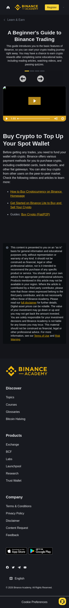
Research (12, 473)
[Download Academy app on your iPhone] (16, 551)
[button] (63, 7)
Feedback (12, 535)
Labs (9, 459)
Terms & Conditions (18, 506)
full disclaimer (29, 302)
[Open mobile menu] (63, 7)
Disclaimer (13, 520)
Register (52, 7)
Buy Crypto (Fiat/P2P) (35, 214)
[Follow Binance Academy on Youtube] (25, 567)
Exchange (12, 444)
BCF (9, 451)
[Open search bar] (41, 7)
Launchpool (13, 466)
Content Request (17, 527)
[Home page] (26, 7)
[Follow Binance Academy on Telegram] (19, 567)
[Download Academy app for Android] (40, 551)
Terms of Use (41, 335)
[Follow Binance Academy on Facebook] (7, 567)
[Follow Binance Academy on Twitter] (13, 567)
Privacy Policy (15, 513)
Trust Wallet (13, 480)
